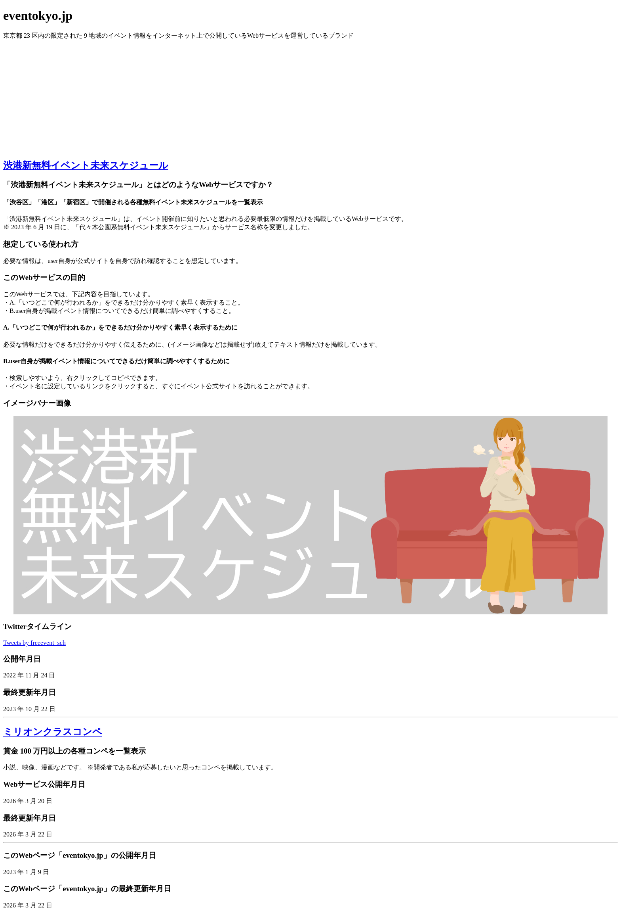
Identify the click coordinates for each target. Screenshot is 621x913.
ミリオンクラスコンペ (52, 732)
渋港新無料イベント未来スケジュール (85, 165)
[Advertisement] (310, 95)
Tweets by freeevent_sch (34, 642)
